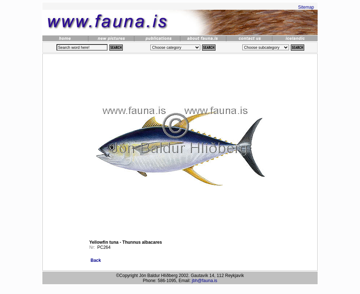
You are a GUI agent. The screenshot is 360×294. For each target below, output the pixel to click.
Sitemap (306, 7)
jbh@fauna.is (204, 280)
